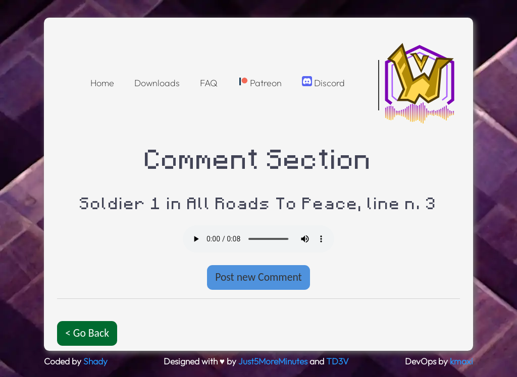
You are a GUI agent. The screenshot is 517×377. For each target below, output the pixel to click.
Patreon (260, 82)
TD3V (337, 361)
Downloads (157, 83)
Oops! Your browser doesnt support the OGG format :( (258, 239)
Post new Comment (258, 277)
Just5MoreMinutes (272, 361)
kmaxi (461, 361)
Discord (323, 82)
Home (102, 83)
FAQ (209, 83)
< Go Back (87, 333)
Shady (95, 361)
